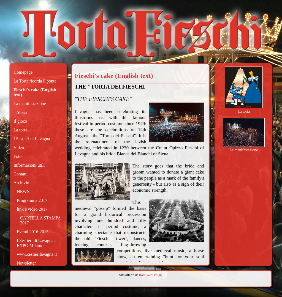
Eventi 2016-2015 (32, 231)
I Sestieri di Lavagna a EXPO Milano (36, 243)
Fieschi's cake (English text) (34, 92)
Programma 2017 (32, 200)
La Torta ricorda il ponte (34, 81)
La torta (20, 130)
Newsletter (26, 263)
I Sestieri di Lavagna (31, 138)
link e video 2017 (32, 209)
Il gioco (20, 121)
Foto (17, 156)
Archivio (21, 182)
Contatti (20, 174)
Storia (22, 112)
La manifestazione (29, 103)
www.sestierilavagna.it (37, 254)
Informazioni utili (29, 165)
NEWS (23, 191)
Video (18, 147)
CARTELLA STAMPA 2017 (40, 220)
